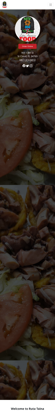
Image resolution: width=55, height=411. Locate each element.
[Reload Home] (4, 5)
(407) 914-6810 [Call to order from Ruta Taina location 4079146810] (27, 59)
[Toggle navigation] (51, 5)
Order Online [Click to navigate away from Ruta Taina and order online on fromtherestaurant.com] (27, 46)
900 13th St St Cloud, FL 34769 (27, 56)
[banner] (27, 204)
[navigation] (27, 4)
